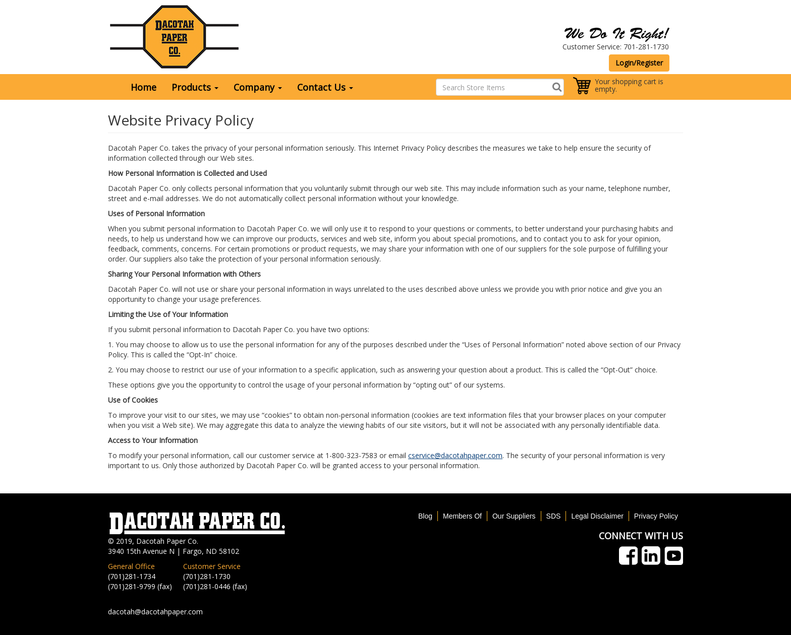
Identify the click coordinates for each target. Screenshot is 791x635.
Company (258, 87)
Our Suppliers (514, 516)
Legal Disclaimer (597, 516)
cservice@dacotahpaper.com (455, 455)
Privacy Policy (656, 516)
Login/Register (639, 63)
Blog (425, 516)
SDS (553, 516)
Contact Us (325, 87)
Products (195, 87)
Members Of (462, 516)
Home (143, 87)
